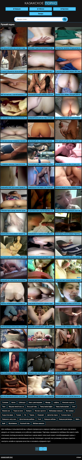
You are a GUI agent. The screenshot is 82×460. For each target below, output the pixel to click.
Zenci (73, 407)
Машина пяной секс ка (16, 407)
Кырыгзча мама (7, 415)
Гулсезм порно (66, 415)
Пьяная (18, 415)
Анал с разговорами (35, 402)
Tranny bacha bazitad (62, 407)
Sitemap (78, 457)
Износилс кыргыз (68, 402)
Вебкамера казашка (56, 411)
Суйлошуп (22, 402)
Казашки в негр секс (9, 419)
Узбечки (40, 9)
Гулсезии (5, 402)
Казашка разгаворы (65, 419)
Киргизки (64, 9)
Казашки (16, 9)
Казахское (41, 3)
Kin (25, 415)
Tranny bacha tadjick (46, 407)
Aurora (13, 402)
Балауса (29, 411)
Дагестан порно (52, 415)
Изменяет (40, 415)
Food (39, 419)
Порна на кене (18, 411)
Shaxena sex (6, 411)
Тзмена (31, 415)
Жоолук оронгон (40, 411)
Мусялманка (13, 423)
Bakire (77, 419)
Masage (47, 402)
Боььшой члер (32, 407)
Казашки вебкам (50, 419)
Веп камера (70, 411)
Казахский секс (7, 457)
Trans (3, 407)
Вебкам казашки (38, 423)
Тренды (40, 14)
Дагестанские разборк (26, 419)
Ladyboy (56, 402)
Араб (3, 423)
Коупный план (25, 423)
